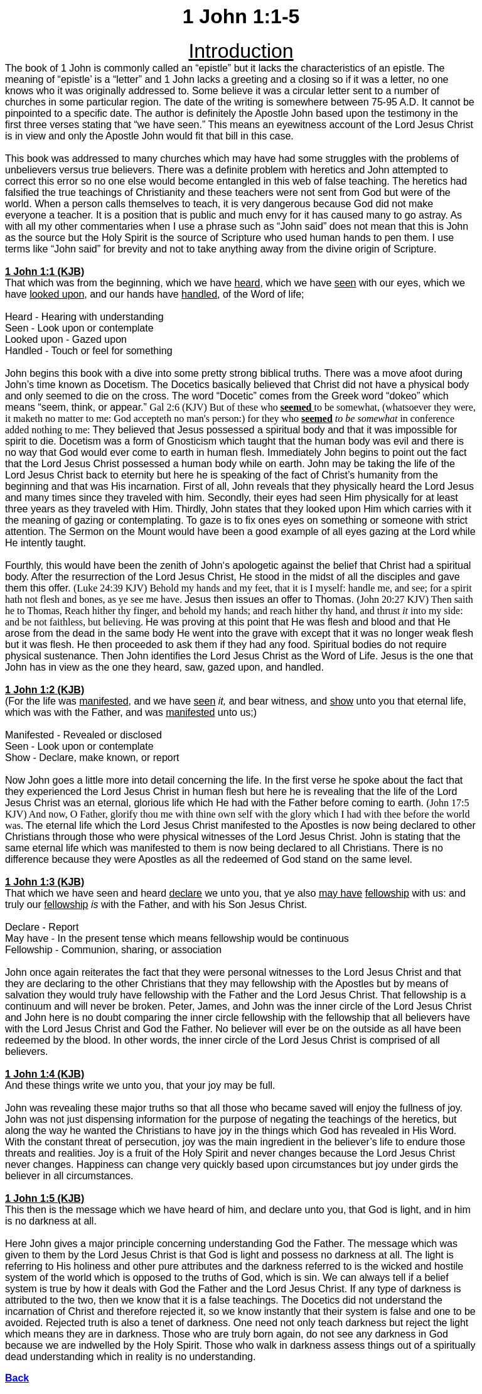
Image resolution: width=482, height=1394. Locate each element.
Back (17, 1378)
